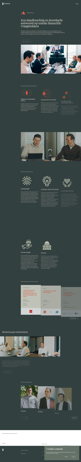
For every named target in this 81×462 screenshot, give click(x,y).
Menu (77, 3)
